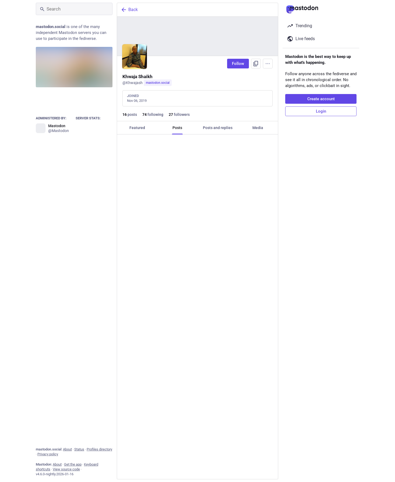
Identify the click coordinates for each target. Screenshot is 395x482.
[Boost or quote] (163, 250)
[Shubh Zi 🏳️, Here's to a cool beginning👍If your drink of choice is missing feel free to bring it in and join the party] (197, 405)
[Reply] (126, 250)
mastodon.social (158, 83)
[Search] (74, 9)
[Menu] (268, 63)
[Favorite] (199, 250)
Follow (238, 63)
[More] (270, 250)
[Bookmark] (234, 250)
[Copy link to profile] (256, 63)
